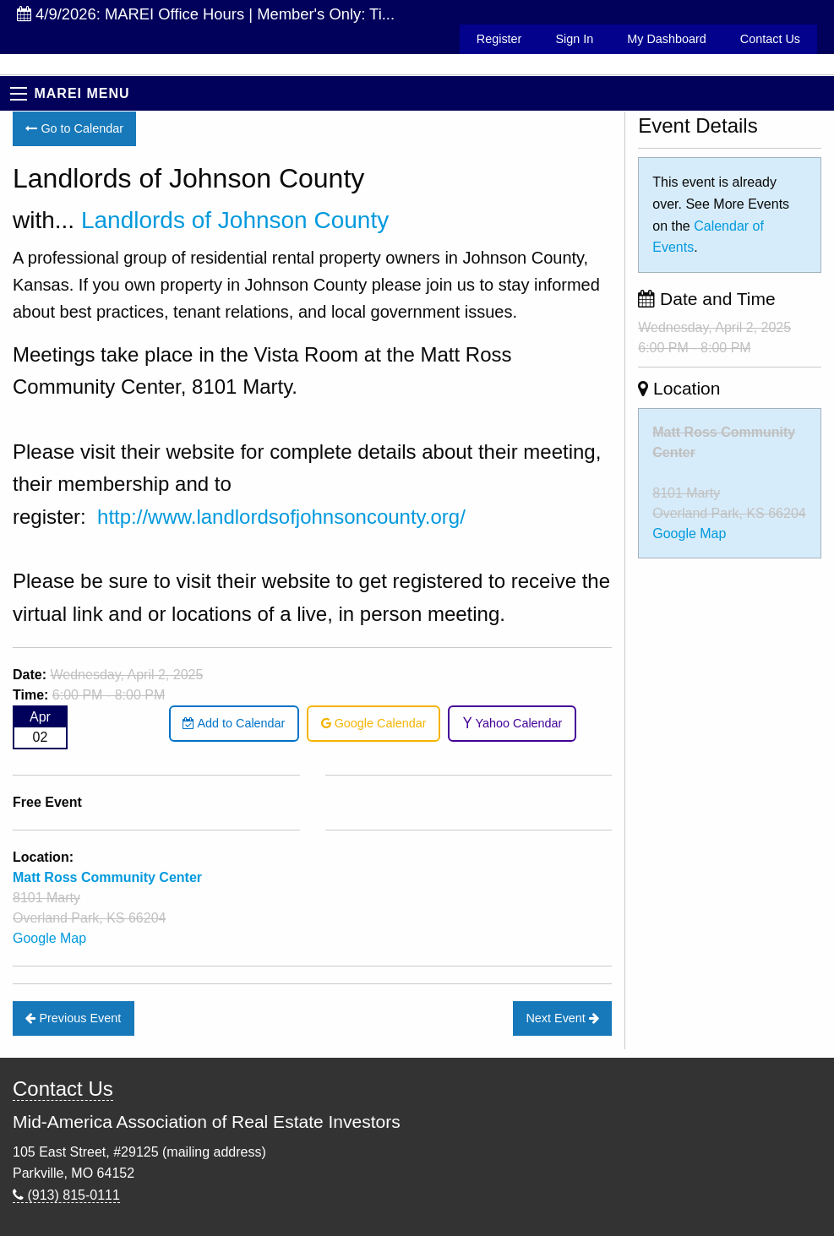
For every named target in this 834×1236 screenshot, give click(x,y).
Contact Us (770, 39)
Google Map (49, 938)
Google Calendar (374, 723)
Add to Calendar (234, 723)
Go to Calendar (74, 128)
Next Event (562, 1018)
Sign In (574, 39)
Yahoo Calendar (512, 723)
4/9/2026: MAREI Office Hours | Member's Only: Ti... (206, 14)
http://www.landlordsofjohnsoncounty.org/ (281, 516)
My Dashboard (666, 39)
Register (499, 39)
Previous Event (73, 1018)
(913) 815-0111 (66, 1195)
